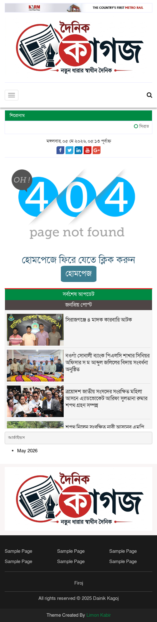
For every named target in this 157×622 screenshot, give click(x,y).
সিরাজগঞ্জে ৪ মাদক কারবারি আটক (99, 319)
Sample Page (18, 551)
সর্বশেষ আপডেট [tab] (78, 294)
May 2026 (27, 451)
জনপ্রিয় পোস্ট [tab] (78, 305)
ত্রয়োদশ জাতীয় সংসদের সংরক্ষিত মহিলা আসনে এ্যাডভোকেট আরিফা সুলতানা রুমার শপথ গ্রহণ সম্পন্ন (106, 398)
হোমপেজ (79, 274)
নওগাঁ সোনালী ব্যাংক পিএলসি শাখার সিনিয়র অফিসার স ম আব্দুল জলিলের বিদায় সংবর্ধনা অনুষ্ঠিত (108, 362)
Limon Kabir (98, 615)
